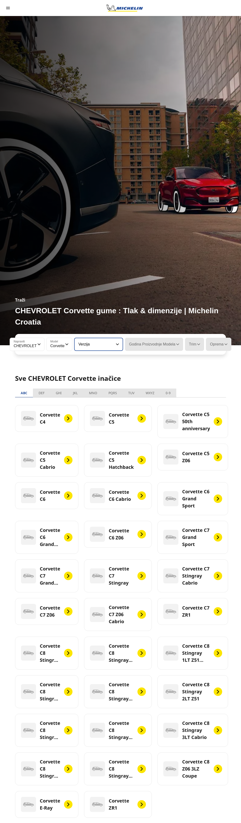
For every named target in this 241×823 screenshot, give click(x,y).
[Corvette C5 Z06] (192, 457)
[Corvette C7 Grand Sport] (192, 537)
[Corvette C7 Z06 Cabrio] (118, 614)
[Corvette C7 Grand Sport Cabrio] (46, 575)
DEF (41, 393)
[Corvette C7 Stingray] (118, 575)
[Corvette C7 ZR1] (192, 611)
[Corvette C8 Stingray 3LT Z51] (46, 768)
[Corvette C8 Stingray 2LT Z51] (192, 691)
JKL (75, 393)
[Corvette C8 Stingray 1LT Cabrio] (46, 653)
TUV (131, 393)
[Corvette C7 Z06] (46, 611)
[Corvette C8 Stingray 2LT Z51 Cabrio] (46, 730)
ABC (24, 393)
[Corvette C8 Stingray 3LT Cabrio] (192, 730)
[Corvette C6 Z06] (118, 534)
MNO (93, 393)
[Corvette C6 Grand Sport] (192, 498)
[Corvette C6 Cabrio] (118, 495)
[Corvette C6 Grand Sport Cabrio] (46, 537)
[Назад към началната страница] (125, 8)
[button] (38, 344)
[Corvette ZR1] (118, 804)
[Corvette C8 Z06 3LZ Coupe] (192, 768)
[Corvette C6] (46, 495)
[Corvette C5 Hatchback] (118, 460)
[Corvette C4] (46, 418)
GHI (59, 393)
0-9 (168, 393)
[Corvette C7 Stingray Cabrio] (192, 575)
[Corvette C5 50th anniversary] (192, 421)
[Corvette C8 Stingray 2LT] (46, 691)
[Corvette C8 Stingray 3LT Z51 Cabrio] (118, 768)
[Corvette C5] (118, 418)
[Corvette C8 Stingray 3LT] (118, 730)
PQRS (112, 393)
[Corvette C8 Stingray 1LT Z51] (118, 653)
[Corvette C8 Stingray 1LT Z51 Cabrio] (192, 653)
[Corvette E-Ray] (46, 804)
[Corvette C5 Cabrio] (46, 460)
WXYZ (150, 393)
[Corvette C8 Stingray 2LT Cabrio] (118, 691)
